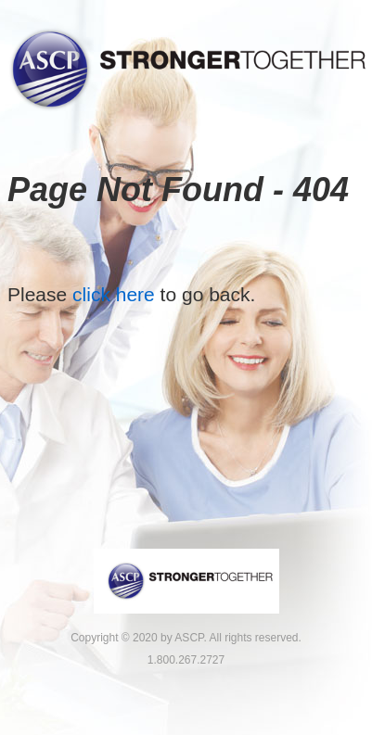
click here (113, 294)
